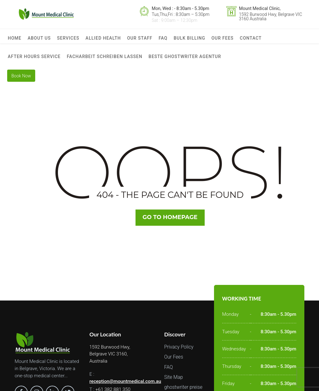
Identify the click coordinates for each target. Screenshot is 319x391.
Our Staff (139, 39)
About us (39, 39)
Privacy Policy (178, 353)
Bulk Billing (189, 39)
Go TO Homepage (170, 224)
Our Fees (223, 39)
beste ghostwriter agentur (185, 61)
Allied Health (103, 39)
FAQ (163, 39)
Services (68, 39)
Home (14, 39)
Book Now (22, 83)
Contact (251, 39)
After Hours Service (34, 61)
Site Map (173, 384)
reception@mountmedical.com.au (124, 388)
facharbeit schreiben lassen (104, 61)
